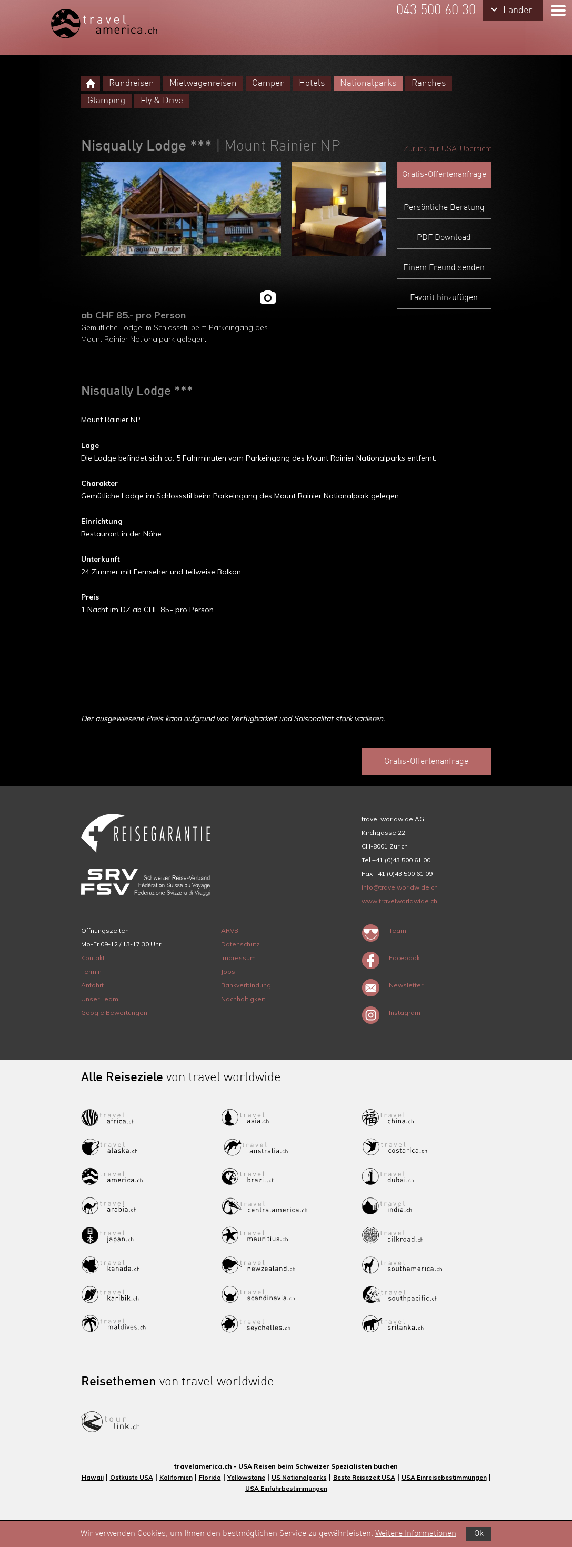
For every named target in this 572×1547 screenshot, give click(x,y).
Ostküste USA (131, 1477)
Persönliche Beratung (444, 208)
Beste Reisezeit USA (364, 1477)
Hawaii (93, 1477)
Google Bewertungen (114, 1012)
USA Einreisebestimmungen (444, 1477)
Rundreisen (131, 83)
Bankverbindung (246, 985)
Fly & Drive (162, 100)
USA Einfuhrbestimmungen (286, 1488)
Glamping (106, 100)
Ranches (429, 83)
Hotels (312, 83)
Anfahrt (92, 985)
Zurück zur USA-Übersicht (447, 148)
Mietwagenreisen (203, 83)
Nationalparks (368, 83)
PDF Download (444, 238)
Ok (479, 1534)
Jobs (228, 971)
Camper (268, 83)
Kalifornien (176, 1477)
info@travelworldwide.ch (400, 887)
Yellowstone (246, 1477)
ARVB (229, 930)
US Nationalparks (299, 1477)
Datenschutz (240, 944)
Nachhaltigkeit (243, 999)
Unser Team (99, 999)
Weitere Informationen (415, 1534)
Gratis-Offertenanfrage (444, 175)
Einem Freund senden (444, 268)
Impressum (238, 958)
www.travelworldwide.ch (399, 901)
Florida (210, 1477)
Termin (91, 971)
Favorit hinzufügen (444, 298)
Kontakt (93, 958)
